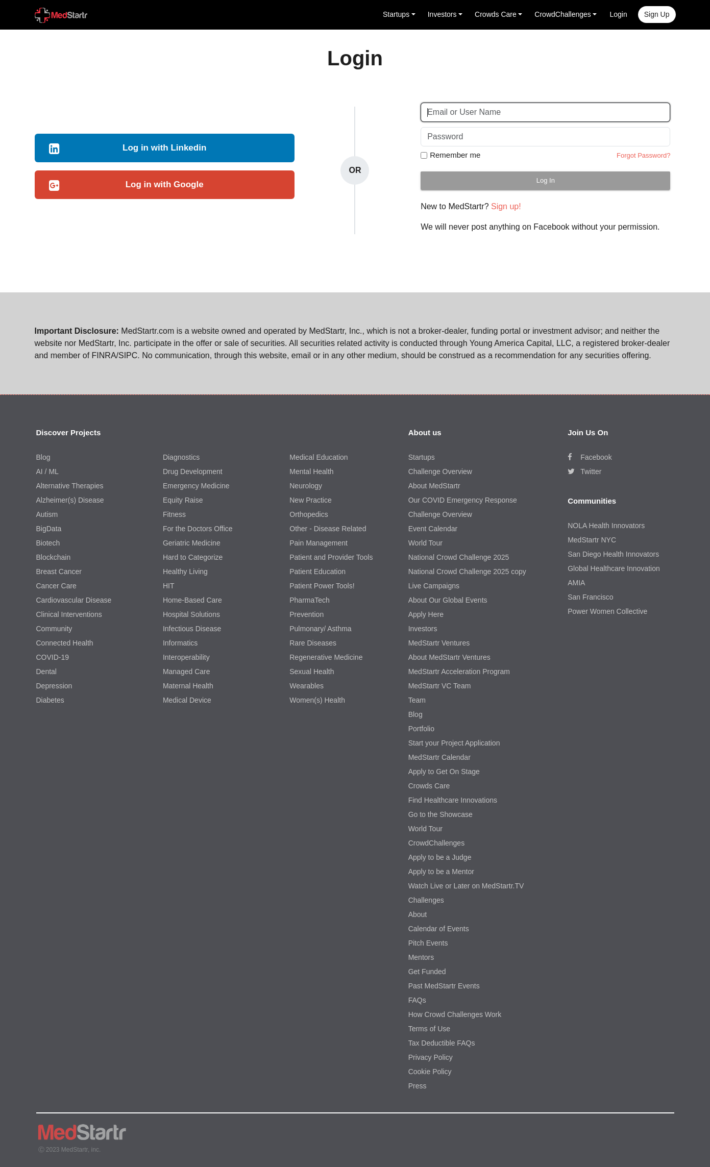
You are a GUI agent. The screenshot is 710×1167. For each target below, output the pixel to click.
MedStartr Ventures (439, 643)
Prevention (306, 614)
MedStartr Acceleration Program (459, 671)
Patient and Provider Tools (331, 557)
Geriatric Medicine (192, 543)
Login (618, 14)
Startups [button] (396, 14)
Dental (46, 671)
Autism (47, 514)
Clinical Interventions (69, 614)
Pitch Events (428, 943)
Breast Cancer (59, 571)
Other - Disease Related (327, 529)
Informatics (180, 643)
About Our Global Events (447, 600)
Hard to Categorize (193, 557)
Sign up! (506, 206)
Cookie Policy (430, 1071)
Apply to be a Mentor (441, 871)
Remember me (455, 155)
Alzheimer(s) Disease (70, 500)
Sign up (657, 14)
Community (54, 629)
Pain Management (318, 543)
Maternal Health (188, 686)
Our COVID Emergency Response (462, 500)
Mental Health (311, 471)
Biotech (48, 543)
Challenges (426, 900)
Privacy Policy (430, 1057)
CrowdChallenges (436, 843)
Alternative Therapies (70, 486)
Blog (43, 457)
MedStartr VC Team (439, 686)
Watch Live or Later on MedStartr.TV (466, 886)
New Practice (310, 500)
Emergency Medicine (196, 486)
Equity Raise (183, 500)
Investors (422, 629)
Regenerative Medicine (325, 657)
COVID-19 (52, 657)
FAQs (417, 1000)
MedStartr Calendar (439, 757)
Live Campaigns (433, 586)
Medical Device (187, 700)
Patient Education (317, 571)
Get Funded (427, 971)
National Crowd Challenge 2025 (458, 557)
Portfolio (421, 729)
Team (417, 700)
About (417, 914)
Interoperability (186, 657)
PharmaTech (309, 600)
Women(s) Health (317, 700)
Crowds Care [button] (496, 14)
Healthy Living (185, 571)
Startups (421, 457)
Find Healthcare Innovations (452, 800)
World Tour (425, 543)
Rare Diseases (312, 643)
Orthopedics (308, 514)
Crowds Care (429, 786)
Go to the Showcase (440, 814)
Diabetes (50, 700)
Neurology (305, 486)
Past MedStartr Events (444, 986)
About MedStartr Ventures (449, 657)
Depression (54, 686)
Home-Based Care (192, 600)
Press (417, 1086)
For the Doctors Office (198, 529)
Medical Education (318, 457)
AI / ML (47, 471)
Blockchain (53, 557)
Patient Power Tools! (321, 586)
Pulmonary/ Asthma (320, 629)
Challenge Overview (440, 471)
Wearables (306, 686)
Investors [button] (442, 14)
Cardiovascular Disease (74, 600)
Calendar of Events (438, 929)
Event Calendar (433, 529)
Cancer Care (56, 586)
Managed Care (186, 671)
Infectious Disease (192, 629)
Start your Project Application (454, 743)
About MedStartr (434, 486)
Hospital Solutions (191, 614)
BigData (49, 529)
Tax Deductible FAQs (441, 1043)
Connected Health (64, 643)
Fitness (174, 514)
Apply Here (426, 614)
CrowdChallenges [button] (562, 14)
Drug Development (193, 471)
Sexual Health (311, 671)
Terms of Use (429, 1029)
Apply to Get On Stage (444, 771)
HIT (169, 586)
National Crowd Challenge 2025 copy (467, 571)
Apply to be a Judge (440, 857)
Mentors (421, 957)
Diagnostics (181, 457)
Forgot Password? (644, 155)
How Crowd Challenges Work (455, 1014)
